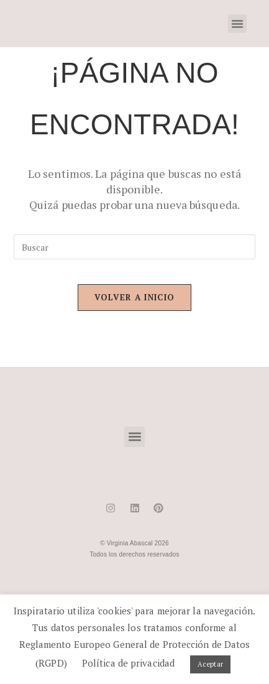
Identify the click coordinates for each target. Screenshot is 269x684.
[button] (237, 23)
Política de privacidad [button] (128, 663)
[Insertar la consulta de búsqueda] (135, 246)
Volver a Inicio (134, 297)
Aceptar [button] (210, 664)
